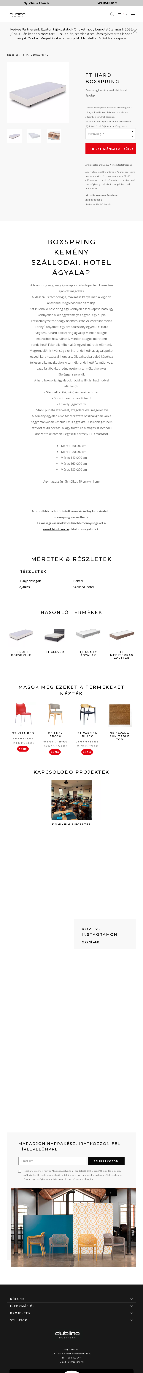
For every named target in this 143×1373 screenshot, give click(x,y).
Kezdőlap (13, 54)
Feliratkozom (106, 1161)
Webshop (107, 3)
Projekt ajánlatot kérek (110, 149)
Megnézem (91, 941)
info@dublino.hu (75, 1361)
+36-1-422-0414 (74, 1357)
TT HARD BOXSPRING (35, 54)
